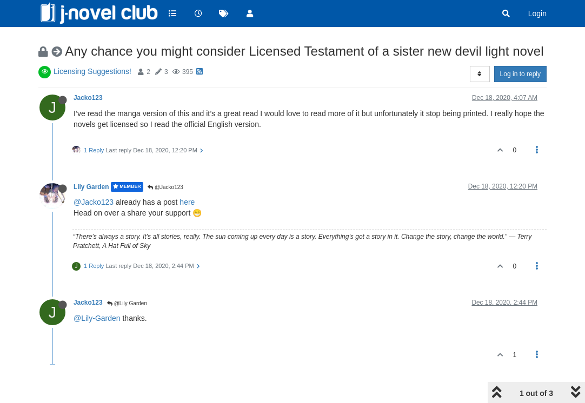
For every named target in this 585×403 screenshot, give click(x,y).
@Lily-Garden (97, 318)
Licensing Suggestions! (92, 71)
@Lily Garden (127, 303)
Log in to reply (520, 74)
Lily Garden (91, 187)
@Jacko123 (165, 187)
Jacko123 (88, 98)
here (187, 202)
